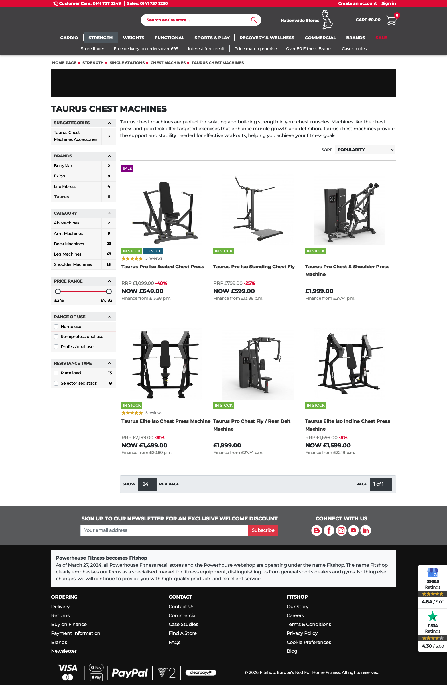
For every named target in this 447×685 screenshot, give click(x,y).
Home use (71, 328)
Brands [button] (82, 157)
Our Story (297, 606)
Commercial (182, 616)
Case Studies (183, 624)
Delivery (60, 606)
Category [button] (82, 215)
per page (169, 485)
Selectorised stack (86, 384)
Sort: (327, 151)
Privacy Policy (302, 633)
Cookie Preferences (309, 642)
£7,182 (106, 301)
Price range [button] (82, 282)
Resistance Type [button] (82, 365)
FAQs (174, 642)
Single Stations (127, 64)
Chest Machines (168, 64)
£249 (59, 301)
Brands (59, 642)
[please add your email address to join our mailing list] (164, 530)
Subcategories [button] (82, 124)
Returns (60, 616)
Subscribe (263, 530)
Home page (64, 64)
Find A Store (183, 633)
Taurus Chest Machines (218, 64)
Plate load (86, 374)
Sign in (388, 3)
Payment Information (75, 633)
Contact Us (181, 606)
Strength (93, 64)
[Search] (199, 21)
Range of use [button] (82, 318)
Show (129, 485)
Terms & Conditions (309, 624)
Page (361, 485)
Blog (292, 651)
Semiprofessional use (82, 338)
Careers (295, 616)
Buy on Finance (69, 624)
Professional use (77, 348)
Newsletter (63, 651)
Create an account (357, 3)
